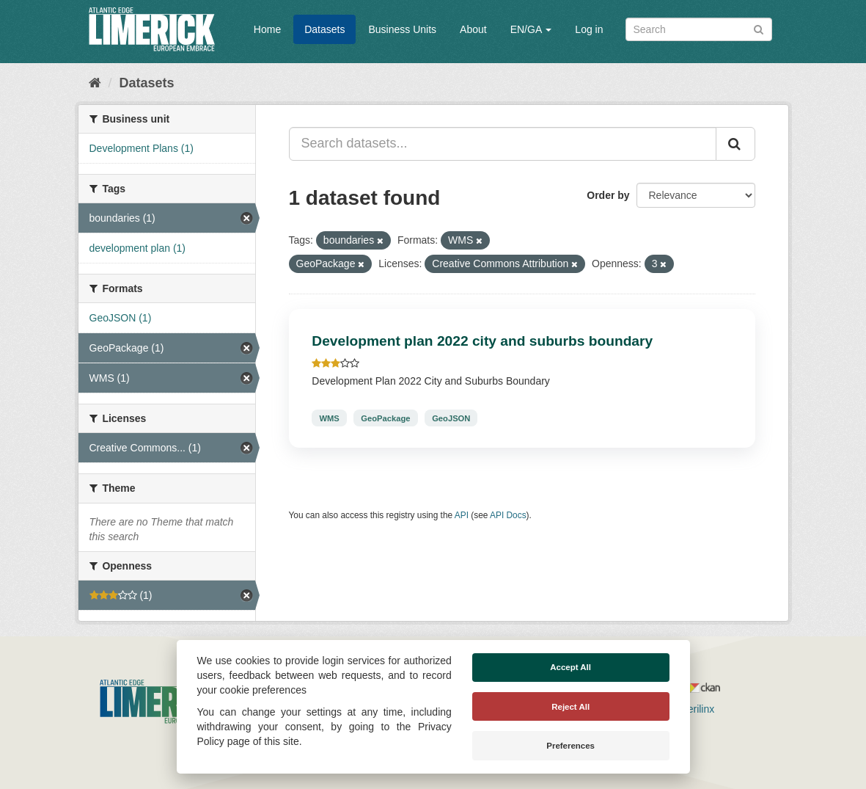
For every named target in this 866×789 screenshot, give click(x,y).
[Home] (95, 83)
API (462, 515)
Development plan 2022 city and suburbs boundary (482, 341)
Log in (589, 29)
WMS (329, 417)
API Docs (508, 515)
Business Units (402, 29)
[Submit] (758, 28)
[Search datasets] (698, 29)
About (473, 29)
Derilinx (691, 709)
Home (267, 29)
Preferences (570, 745)
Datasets (324, 29)
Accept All (570, 667)
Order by (608, 195)
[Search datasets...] (502, 144)
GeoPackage (385, 417)
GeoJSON (451, 417)
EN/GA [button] (531, 29)
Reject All (570, 706)
